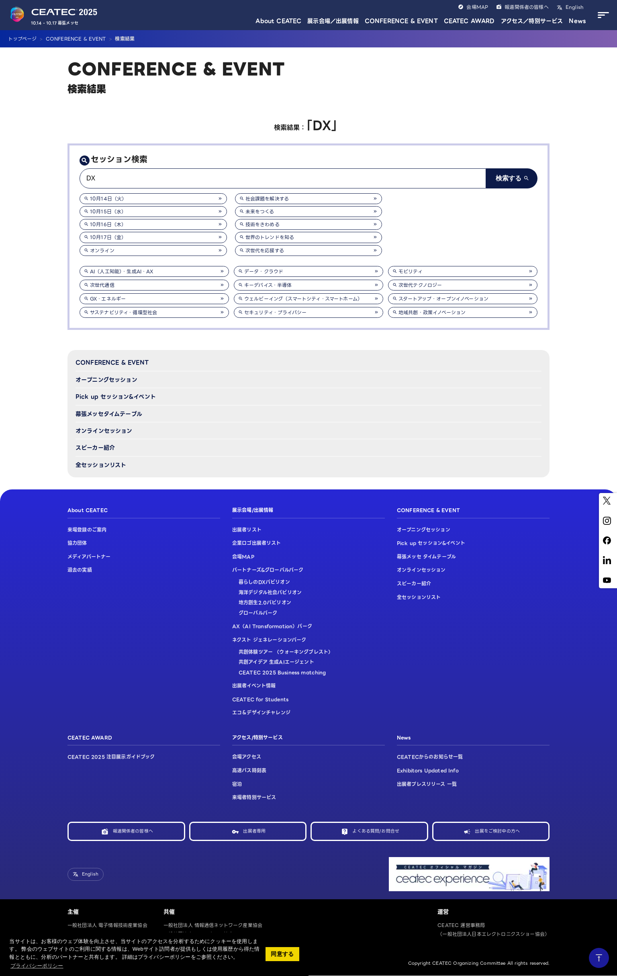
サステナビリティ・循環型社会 (123, 312)
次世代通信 (102, 285)
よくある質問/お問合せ (375, 831)
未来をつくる (259, 211)
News (577, 20)
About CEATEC (278, 20)
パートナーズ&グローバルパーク (267, 570)
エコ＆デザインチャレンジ (261, 712)
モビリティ (410, 271)
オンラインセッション (104, 430)
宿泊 (237, 784)
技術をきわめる (262, 224)
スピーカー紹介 (95, 447)
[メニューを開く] (601, 15)
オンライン (102, 250)
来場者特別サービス (254, 797)
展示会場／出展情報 (332, 20)
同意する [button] (282, 954)
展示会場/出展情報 (252, 510)
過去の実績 (79, 570)
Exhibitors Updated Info (428, 770)
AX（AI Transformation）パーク (272, 626)
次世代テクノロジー (420, 285)
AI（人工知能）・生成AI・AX (121, 271)
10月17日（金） (108, 237)
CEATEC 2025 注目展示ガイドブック (111, 757)
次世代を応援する (264, 250)
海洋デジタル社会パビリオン (270, 592)
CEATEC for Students (260, 699)
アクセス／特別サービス (532, 20)
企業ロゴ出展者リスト (256, 543)
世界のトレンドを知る (269, 237)
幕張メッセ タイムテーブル (426, 557)
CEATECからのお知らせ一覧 (430, 757)
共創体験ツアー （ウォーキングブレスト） (286, 652)
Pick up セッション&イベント (116, 396)
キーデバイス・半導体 (268, 285)
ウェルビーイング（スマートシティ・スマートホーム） (303, 299)
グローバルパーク (258, 613)
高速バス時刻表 (249, 770)
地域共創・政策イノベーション (432, 312)
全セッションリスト (101, 464)
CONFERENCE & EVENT (401, 20)
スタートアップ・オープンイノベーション (443, 299)
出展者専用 (254, 831)
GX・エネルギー (108, 299)
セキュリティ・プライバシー (275, 312)
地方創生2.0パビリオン (265, 602)
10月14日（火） (108, 199)
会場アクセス (246, 757)
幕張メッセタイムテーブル (109, 413)
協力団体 (77, 543)
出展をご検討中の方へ (497, 831)
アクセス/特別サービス (257, 737)
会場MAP (477, 7)
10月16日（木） (108, 224)
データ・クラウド (263, 271)
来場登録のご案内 (86, 530)
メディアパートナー (88, 557)
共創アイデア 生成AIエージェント (276, 662)
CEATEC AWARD (469, 20)
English (574, 7)
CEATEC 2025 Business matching (282, 672)
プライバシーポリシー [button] (36, 966)
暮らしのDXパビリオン (264, 582)
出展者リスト (247, 530)
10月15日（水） (108, 211)
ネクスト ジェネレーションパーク (269, 640)
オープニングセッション (106, 379)
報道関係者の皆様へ (526, 7)
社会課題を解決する (267, 199)
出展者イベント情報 (254, 686)
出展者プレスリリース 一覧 (427, 784)
